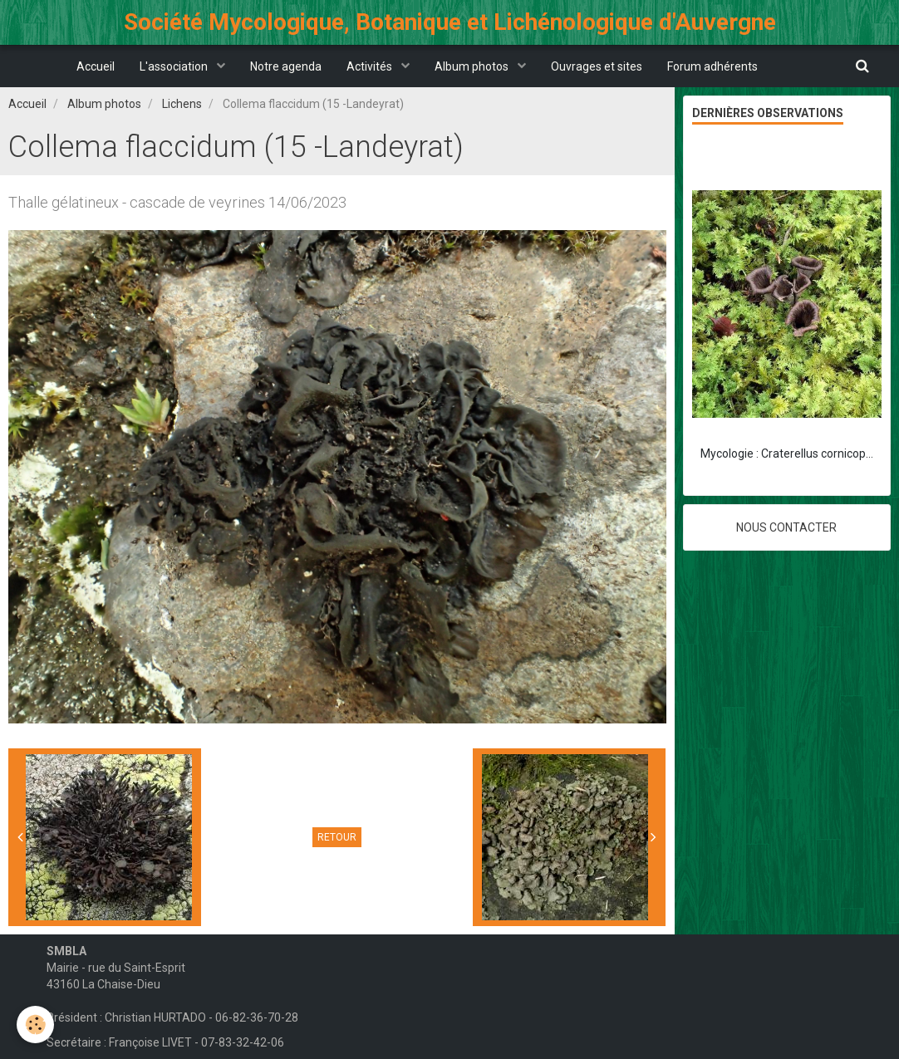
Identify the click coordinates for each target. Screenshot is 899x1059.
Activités (370, 66)
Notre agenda (286, 66)
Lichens (182, 103)
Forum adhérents (712, 66)
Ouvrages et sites (596, 66)
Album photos (473, 66)
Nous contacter (786, 527)
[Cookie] (35, 1024)
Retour (336, 837)
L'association (175, 66)
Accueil (95, 66)
